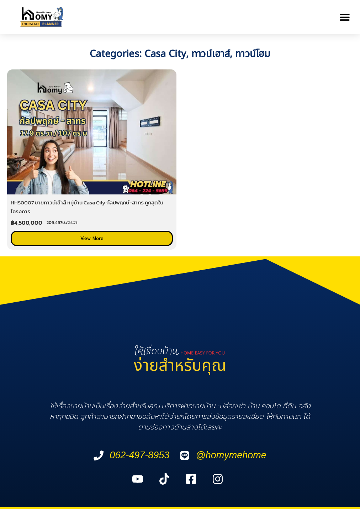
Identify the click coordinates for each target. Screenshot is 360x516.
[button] (345, 17)
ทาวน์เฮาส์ (210, 54)
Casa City (165, 54)
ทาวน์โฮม (252, 54)
